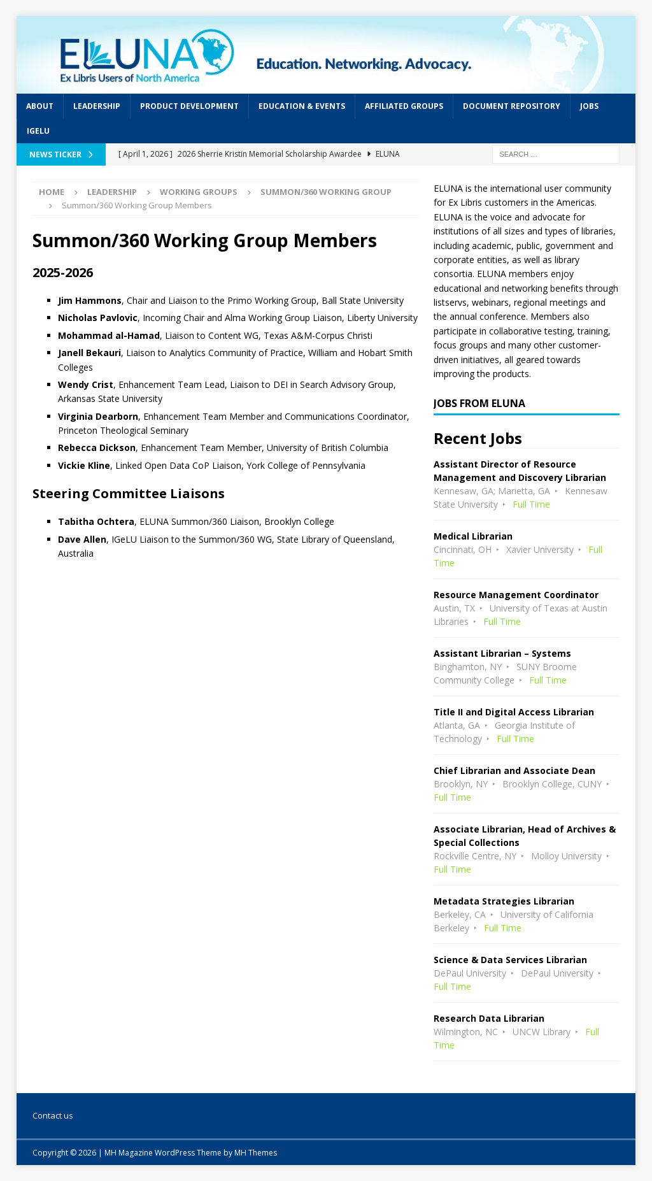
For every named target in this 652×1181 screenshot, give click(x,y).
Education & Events (302, 106)
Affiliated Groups (404, 106)
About (39, 106)
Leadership (96, 106)
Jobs (589, 106)
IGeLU (38, 130)
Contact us (52, 1115)
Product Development (189, 106)
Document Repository (511, 106)
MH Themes (255, 1152)
